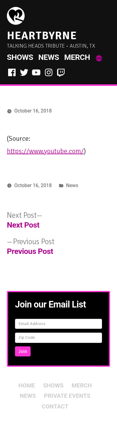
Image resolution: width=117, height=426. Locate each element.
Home (26, 385)
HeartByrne (42, 35)
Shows (20, 57)
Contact (55, 406)
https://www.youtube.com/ (45, 151)
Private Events (67, 395)
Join (22, 351)
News (48, 57)
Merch (77, 57)
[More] (99, 58)
